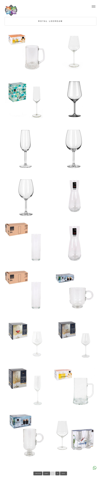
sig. (64, 473)
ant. (47, 473)
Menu (93, 6)
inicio (38, 473)
